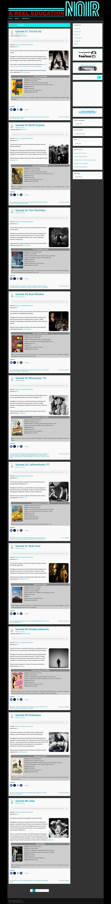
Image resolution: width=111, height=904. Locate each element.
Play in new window (20, 44)
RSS (17, 46)
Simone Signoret (37, 792)
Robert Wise (20, 118)
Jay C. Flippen (21, 455)
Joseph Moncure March (34, 117)
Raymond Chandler (28, 708)
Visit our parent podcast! (88, 65)
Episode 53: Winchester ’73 (31, 378)
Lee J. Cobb (18, 539)
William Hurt (18, 622)
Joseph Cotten (36, 287)
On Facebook (77, 31)
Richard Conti (33, 539)
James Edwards (24, 117)
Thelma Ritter (25, 371)
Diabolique (49, 840)
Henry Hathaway (30, 537)
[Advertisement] (84, 94)
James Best (46, 453)
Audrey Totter (15, 117)
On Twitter (77, 28)
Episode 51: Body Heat (28, 545)
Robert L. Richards (39, 455)
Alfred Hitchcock (16, 370)
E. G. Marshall (22, 537)
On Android (77, 41)
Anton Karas (20, 286)
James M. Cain (19, 708)
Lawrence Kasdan (33, 621)
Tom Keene (25, 203)
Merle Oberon (25, 202)
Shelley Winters (19, 456)
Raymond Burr (17, 371)
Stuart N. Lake (36, 456)
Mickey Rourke (43, 621)
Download (30, 44)
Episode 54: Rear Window (30, 294)
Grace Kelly (30, 370)
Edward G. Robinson (39, 707)
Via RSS (76, 44)
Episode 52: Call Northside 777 (32, 464)
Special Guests (78, 129)
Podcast (23, 34)
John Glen (29, 287)
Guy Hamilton (22, 287)
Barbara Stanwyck (16, 707)
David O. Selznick (42, 286)
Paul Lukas (39, 202)
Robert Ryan (13, 118)
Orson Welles (44, 287)
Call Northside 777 (23, 579)
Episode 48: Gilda (25, 800)
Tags (75, 139)
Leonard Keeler (25, 539)
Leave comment (65, 117)
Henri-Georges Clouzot (18, 792)
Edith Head (24, 370)
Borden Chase (24, 453)
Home (10, 18)
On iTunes (76, 34)
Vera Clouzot (18, 794)
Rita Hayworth (39, 880)
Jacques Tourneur (16, 202)
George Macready (24, 880)
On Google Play (78, 38)
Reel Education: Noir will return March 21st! (85, 160)
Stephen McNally (27, 456)
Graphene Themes (20, 902)
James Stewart (38, 370)
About (17, 18)
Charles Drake (32, 453)
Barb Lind (24, 35)
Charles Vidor (15, 880)
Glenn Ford (32, 880)
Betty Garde (15, 537)
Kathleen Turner (24, 621)
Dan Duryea (39, 453)
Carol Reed (34, 286)
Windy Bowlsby (25, 633)
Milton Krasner (45, 117)
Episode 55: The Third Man (30, 210)
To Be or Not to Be (24, 72)
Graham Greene (14, 287)
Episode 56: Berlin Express (30, 125)
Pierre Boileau (28, 792)
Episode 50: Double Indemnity (32, 629)
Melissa (18, 34)
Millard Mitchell (29, 455)
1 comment (66, 537)
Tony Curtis (43, 456)
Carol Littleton (16, 621)
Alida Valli (14, 286)
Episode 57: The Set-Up (28, 31)
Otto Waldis (33, 202)
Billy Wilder (24, 707)
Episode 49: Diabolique (28, 715)
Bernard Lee (27, 286)
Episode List (26, 18)
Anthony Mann (16, 453)
